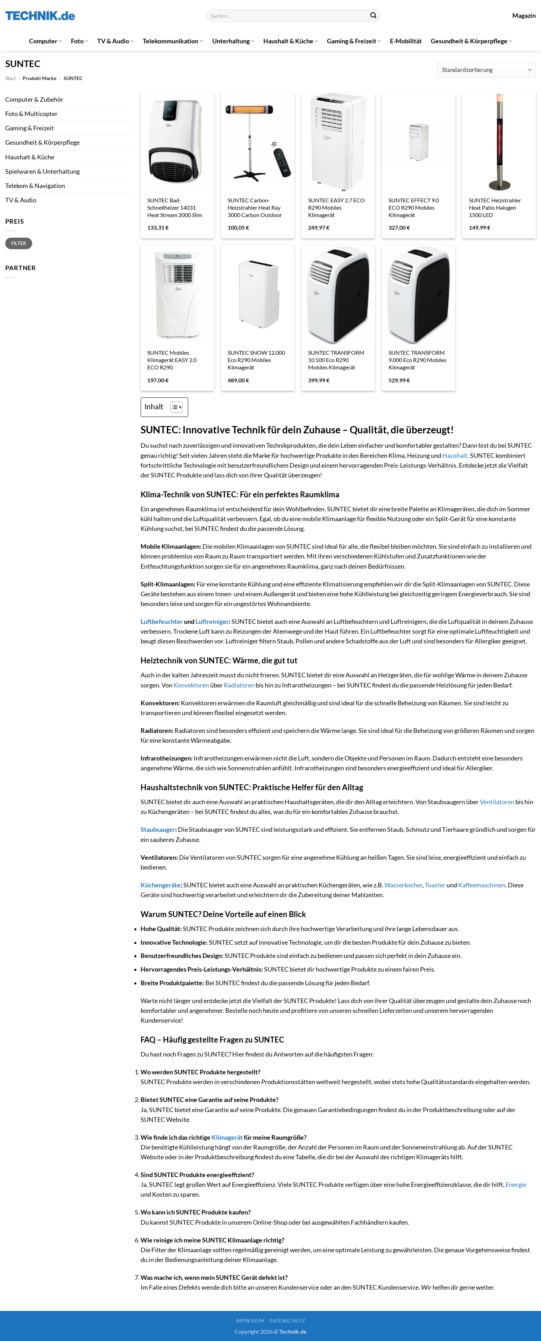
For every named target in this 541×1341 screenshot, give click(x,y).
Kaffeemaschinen (481, 885)
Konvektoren (191, 685)
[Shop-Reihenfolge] (486, 70)
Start (10, 78)
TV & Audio (115, 41)
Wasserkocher (403, 885)
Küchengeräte (160, 885)
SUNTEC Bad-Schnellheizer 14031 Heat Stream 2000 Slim (174, 207)
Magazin (524, 15)
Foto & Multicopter (31, 113)
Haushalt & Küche (290, 41)
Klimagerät (227, 1137)
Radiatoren (239, 685)
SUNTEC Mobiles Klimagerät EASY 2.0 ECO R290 (172, 359)
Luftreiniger (212, 621)
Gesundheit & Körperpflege (471, 41)
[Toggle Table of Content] (173, 407)
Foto (79, 41)
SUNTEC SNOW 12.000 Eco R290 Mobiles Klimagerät (256, 359)
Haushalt (455, 455)
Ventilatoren (497, 802)
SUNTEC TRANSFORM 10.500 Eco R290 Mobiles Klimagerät (336, 359)
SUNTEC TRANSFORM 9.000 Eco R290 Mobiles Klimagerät (418, 359)
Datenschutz (287, 1321)
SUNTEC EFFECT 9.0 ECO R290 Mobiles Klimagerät (414, 207)
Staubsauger (158, 829)
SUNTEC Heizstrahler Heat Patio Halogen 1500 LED (495, 207)
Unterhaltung (233, 41)
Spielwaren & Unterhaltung (42, 171)
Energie (516, 1184)
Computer (45, 41)
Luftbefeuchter (162, 621)
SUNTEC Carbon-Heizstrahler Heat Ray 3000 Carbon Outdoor (255, 207)
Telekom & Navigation (35, 185)
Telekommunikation (173, 41)
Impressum (250, 1321)
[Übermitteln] (373, 15)
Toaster (435, 885)
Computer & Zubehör (34, 99)
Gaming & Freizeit (354, 41)
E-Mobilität (406, 41)
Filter (18, 243)
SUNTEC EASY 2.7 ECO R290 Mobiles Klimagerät (336, 207)
